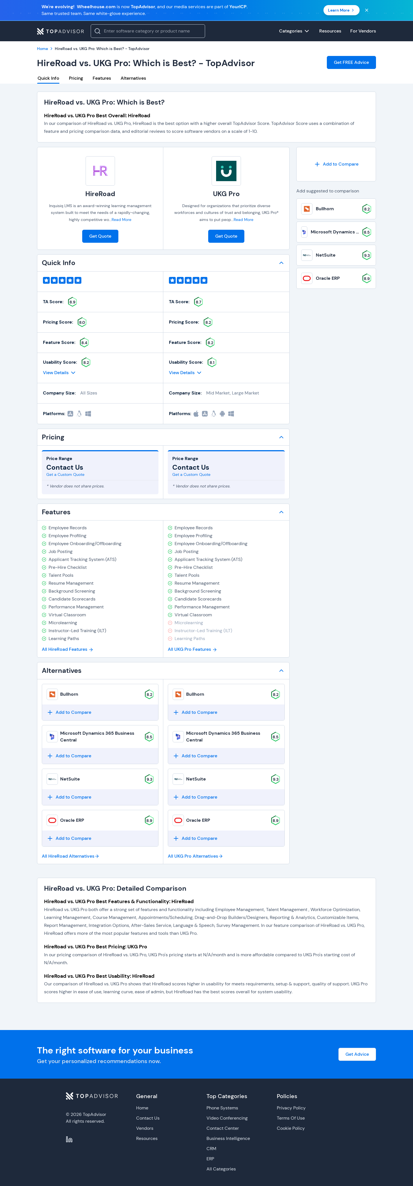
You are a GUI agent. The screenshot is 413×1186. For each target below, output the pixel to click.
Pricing (76, 78)
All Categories (221, 1169)
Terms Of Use (291, 1118)
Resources (147, 1138)
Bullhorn (69, 694)
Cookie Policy (291, 1128)
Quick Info (48, 78)
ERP (210, 1159)
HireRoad (100, 193)
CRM (211, 1149)
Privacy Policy (291, 1108)
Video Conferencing (227, 1118)
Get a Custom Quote (65, 474)
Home (142, 1108)
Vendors (144, 1128)
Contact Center (222, 1128)
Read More (121, 219)
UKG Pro (226, 193)
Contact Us (148, 1118)
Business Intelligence (228, 1138)
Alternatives (133, 78)
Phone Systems (222, 1108)
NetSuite (70, 779)
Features (102, 78)
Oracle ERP (72, 820)
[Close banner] (366, 10)
